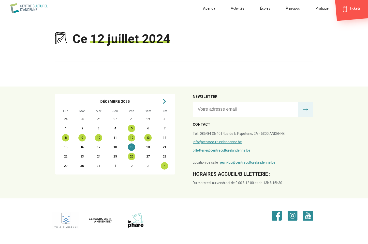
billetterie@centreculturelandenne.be (221, 150)
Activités (237, 8)
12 (131, 137)
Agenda (209, 8)
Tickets (355, 8)
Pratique (322, 8)
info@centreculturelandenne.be (217, 142)
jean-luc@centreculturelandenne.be (247, 162)
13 (148, 137)
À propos (293, 8)
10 (98, 137)
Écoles (265, 8)
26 (131, 156)
